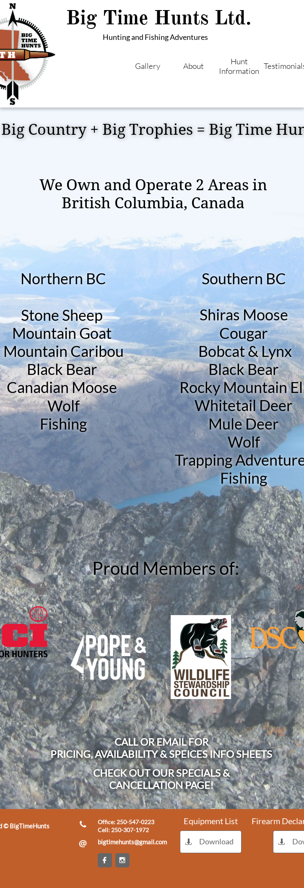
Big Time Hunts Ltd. (158, 17)
